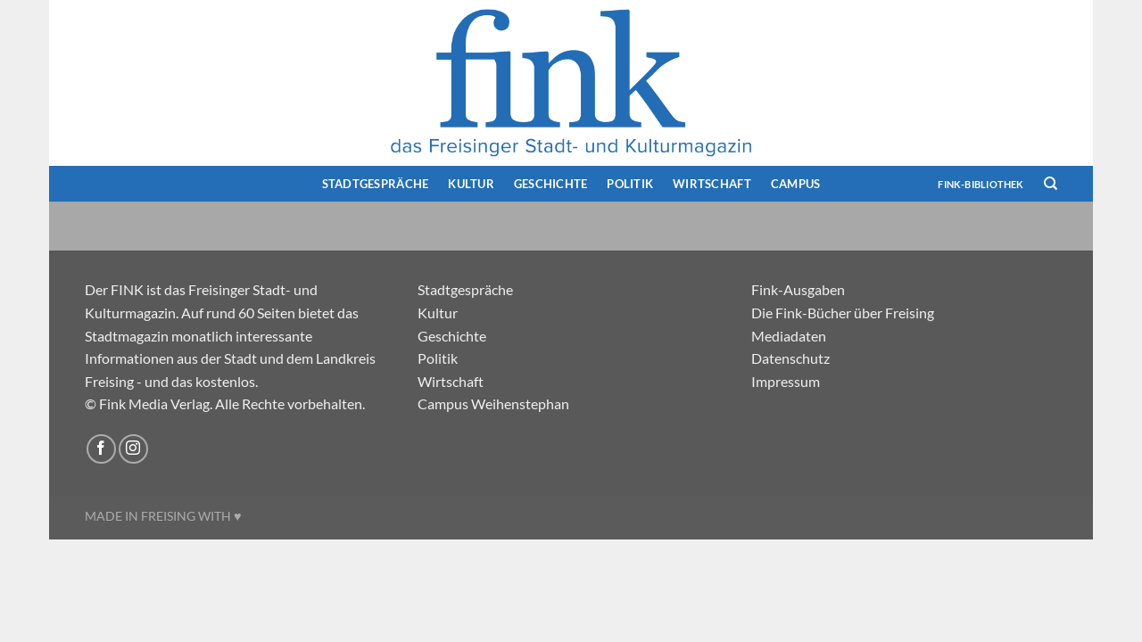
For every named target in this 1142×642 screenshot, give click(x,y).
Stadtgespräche (375, 184)
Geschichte (551, 184)
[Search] (1050, 184)
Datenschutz (790, 358)
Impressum (785, 381)
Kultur (471, 184)
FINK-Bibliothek (980, 184)
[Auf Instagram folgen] (133, 449)
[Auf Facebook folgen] (101, 449)
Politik (630, 184)
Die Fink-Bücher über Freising (842, 312)
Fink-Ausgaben (798, 289)
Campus (796, 184)
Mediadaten (788, 335)
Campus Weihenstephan (493, 403)
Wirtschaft (712, 184)
